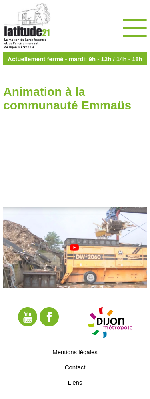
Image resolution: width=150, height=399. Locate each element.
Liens (75, 382)
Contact (75, 366)
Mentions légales (75, 351)
